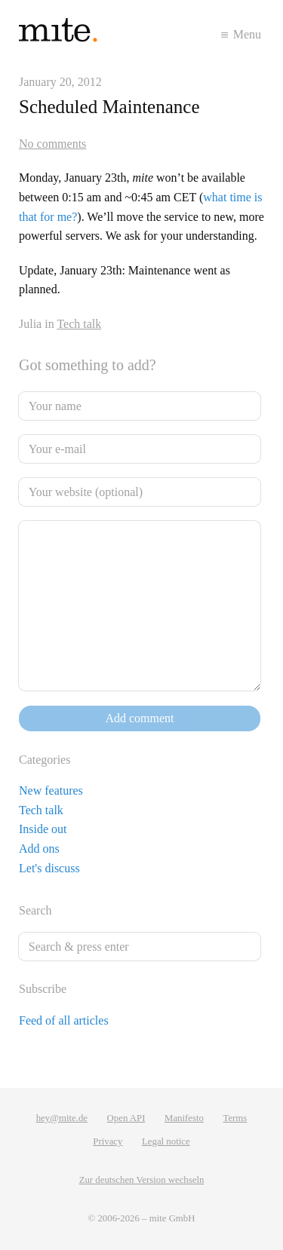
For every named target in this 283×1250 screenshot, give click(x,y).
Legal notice (166, 1141)
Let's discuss (49, 868)
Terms (235, 1118)
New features (51, 790)
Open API (126, 1118)
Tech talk (79, 323)
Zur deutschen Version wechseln (142, 1180)
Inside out (43, 829)
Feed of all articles (64, 1020)
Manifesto (184, 1118)
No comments (52, 143)
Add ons (39, 848)
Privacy (107, 1141)
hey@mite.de (62, 1118)
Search (35, 910)
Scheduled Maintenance (109, 107)
